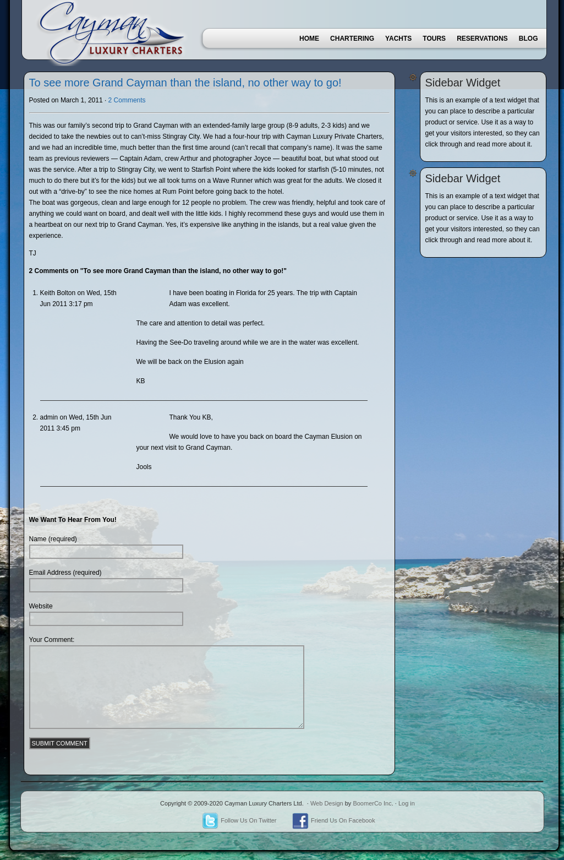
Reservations (482, 38)
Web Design (326, 803)
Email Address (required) (65, 572)
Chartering (352, 38)
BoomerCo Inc (372, 803)
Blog (528, 38)
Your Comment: (52, 640)
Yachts (398, 38)
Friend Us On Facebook (333, 820)
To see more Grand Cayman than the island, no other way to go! (185, 83)
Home (309, 38)
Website (41, 606)
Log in (406, 803)
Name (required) (53, 539)
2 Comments (127, 100)
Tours (434, 38)
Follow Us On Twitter (239, 820)
